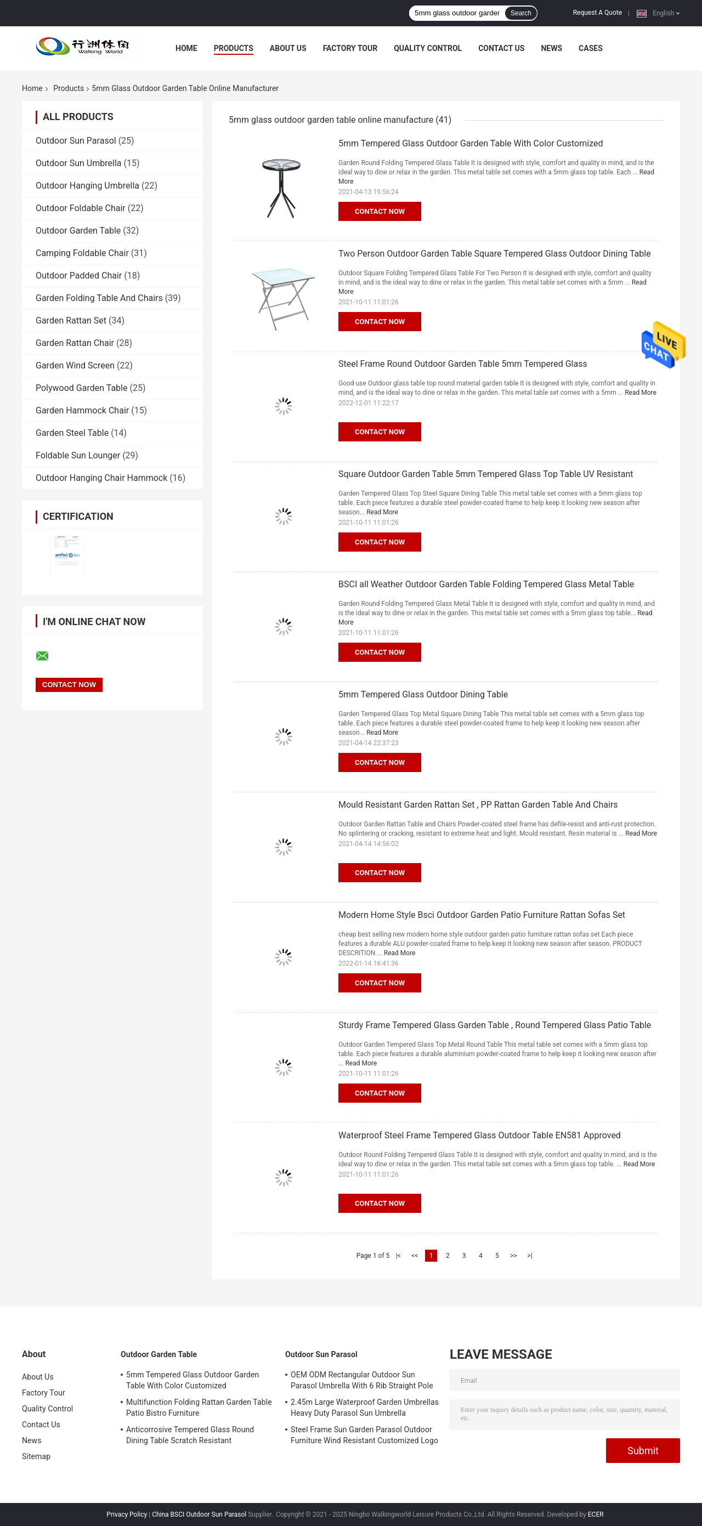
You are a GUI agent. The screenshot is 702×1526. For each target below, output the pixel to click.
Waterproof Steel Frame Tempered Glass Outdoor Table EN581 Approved (479, 1135)
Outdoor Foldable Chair (81, 208)
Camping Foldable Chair (82, 253)
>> (513, 1256)
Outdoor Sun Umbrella (78, 163)
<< (414, 1256)
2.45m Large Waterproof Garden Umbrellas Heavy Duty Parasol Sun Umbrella (365, 1407)
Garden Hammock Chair (82, 410)
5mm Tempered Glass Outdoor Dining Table (423, 694)
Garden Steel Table (72, 433)
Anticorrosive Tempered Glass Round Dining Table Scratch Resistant (190, 1435)
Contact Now (380, 211)
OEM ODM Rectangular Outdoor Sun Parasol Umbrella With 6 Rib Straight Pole (362, 1380)
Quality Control (428, 48)
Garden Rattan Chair (75, 343)
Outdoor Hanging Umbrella (87, 185)
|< (398, 1256)
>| (530, 1256)
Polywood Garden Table (81, 388)
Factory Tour (350, 48)
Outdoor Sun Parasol (76, 140)
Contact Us (501, 48)
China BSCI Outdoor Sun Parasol (199, 1514)
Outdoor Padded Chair (79, 275)
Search (521, 13)
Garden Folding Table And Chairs (99, 298)
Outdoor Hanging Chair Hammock (101, 478)
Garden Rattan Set (71, 320)
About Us (288, 48)
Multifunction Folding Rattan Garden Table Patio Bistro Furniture (199, 1407)
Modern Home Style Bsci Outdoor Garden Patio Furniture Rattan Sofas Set (481, 915)
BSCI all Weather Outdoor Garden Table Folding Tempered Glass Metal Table (486, 584)
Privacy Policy (126, 1514)
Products (233, 48)
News (551, 48)
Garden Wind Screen (75, 365)
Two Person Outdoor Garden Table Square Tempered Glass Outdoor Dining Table (494, 253)
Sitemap (36, 1456)
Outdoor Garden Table (78, 230)
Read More (640, 392)
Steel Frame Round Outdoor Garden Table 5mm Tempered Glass (462, 364)
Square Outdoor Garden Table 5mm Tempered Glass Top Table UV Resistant (485, 474)
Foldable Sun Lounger (78, 455)
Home (186, 48)
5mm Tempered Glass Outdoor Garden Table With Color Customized (470, 143)
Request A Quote (597, 12)
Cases (591, 48)
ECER (596, 1514)
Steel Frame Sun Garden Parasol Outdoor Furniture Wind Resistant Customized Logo (364, 1435)
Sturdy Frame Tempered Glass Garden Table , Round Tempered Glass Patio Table (494, 1025)
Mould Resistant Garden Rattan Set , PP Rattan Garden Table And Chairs (478, 804)
